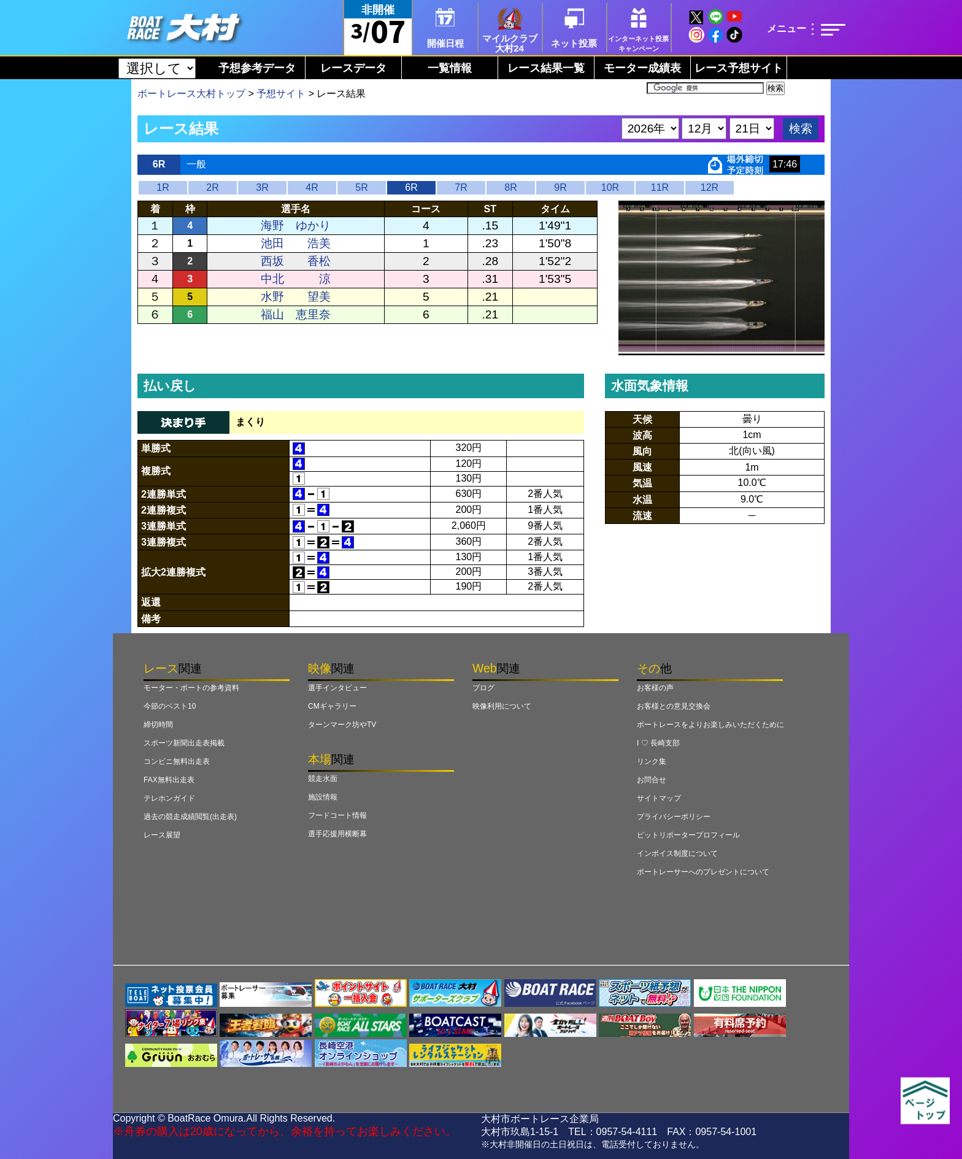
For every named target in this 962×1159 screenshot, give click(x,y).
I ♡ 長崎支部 (658, 743)
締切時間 (158, 724)
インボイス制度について (677, 853)
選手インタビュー (337, 687)
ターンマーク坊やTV (342, 724)
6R (411, 187)
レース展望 (162, 835)
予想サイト (281, 93)
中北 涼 (296, 278)
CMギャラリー (332, 706)
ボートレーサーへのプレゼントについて (703, 872)
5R (361, 187)
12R (709, 187)
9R (560, 187)
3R (262, 187)
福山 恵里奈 (296, 314)
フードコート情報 (337, 815)
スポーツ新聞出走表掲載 (184, 743)
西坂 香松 (296, 261)
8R (510, 187)
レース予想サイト (739, 68)
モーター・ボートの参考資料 (191, 687)
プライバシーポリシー (673, 816)
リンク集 (651, 761)
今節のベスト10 (170, 706)
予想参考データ (257, 68)
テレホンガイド (169, 798)
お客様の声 (655, 687)
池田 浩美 (296, 243)
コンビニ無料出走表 (177, 761)
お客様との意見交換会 (673, 706)
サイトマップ (659, 798)
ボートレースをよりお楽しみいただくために (710, 724)
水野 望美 (296, 296)
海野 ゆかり (296, 225)
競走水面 (322, 778)
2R (212, 187)
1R (162, 187)
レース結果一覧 (546, 68)
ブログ (483, 687)
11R (660, 187)
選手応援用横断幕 (337, 834)
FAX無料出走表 (169, 780)
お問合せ (651, 780)
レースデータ (353, 68)
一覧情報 (450, 68)
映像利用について (501, 706)
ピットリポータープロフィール (688, 835)
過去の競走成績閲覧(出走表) (190, 816)
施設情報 (322, 797)
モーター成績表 (642, 68)
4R (312, 187)
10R (610, 187)
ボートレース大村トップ (191, 93)
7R (461, 187)
